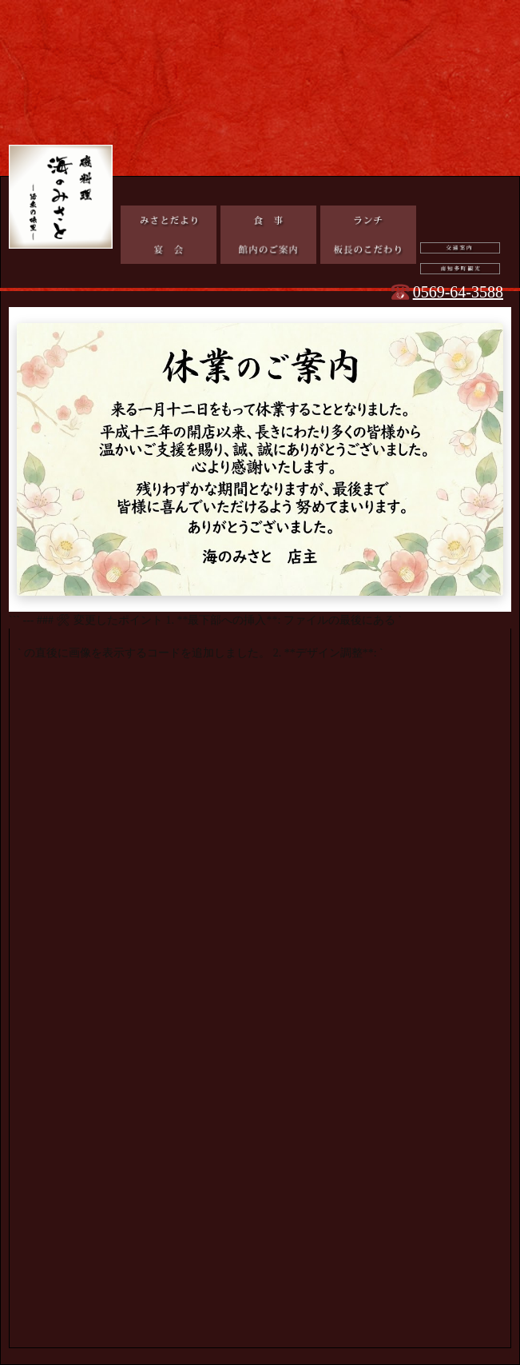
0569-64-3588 (458, 292)
